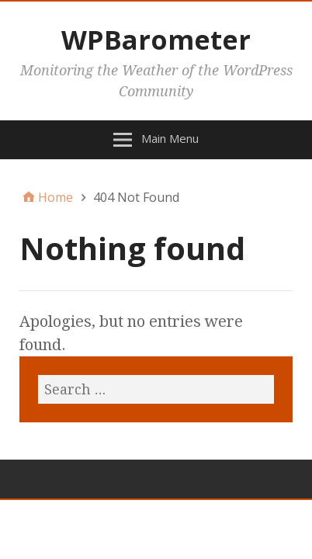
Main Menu (170, 138)
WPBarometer (156, 39)
